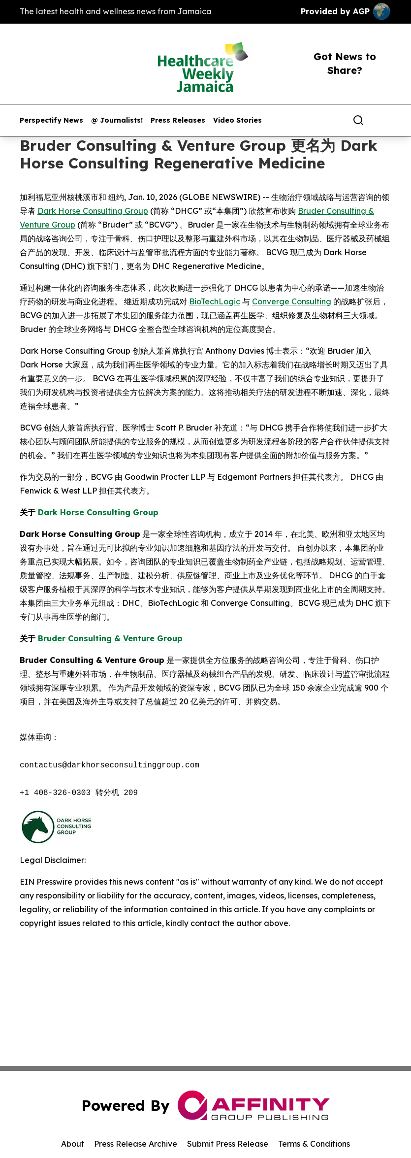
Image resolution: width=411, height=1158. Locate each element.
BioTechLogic (214, 301)
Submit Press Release (227, 1144)
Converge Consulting (291, 301)
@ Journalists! (117, 120)
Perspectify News (51, 120)
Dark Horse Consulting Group (92, 211)
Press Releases (178, 120)
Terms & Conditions (314, 1144)
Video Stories (237, 120)
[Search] (358, 120)
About (72, 1144)
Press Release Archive (135, 1144)
